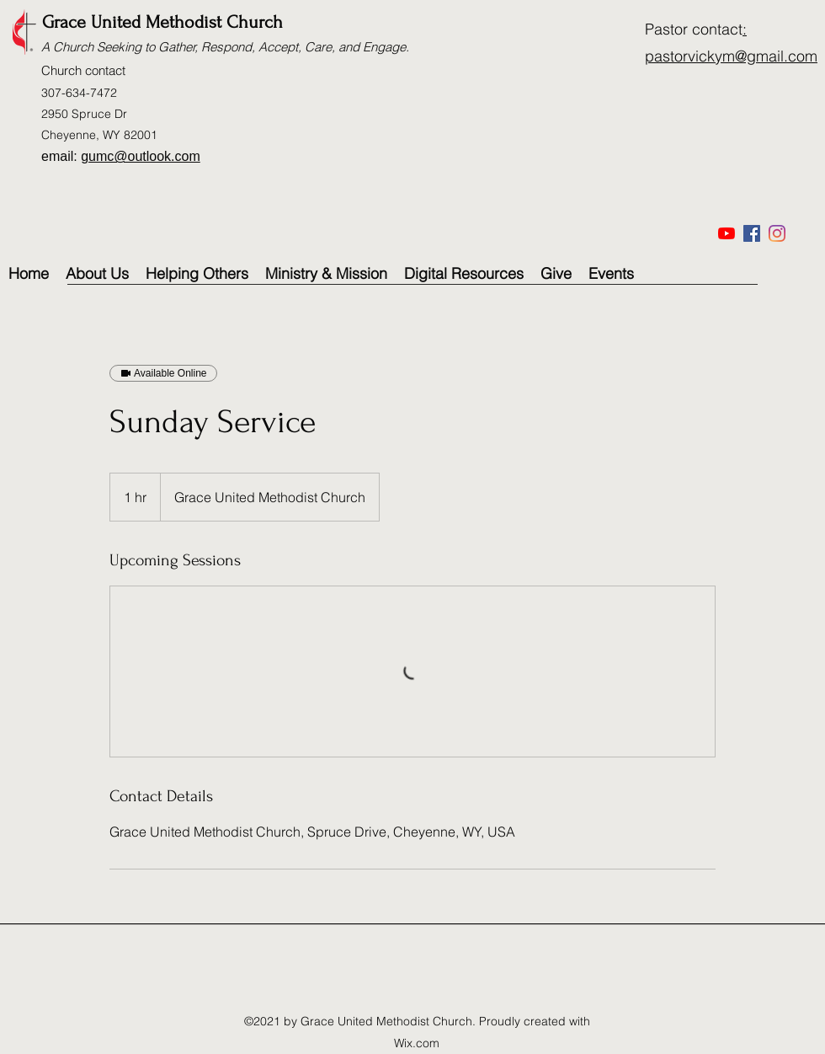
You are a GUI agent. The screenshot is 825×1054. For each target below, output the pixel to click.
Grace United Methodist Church (162, 22)
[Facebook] (751, 233)
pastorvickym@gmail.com (731, 56)
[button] (326, 273)
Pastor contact (693, 29)
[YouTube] (726, 233)
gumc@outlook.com (140, 156)
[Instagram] (777, 233)
